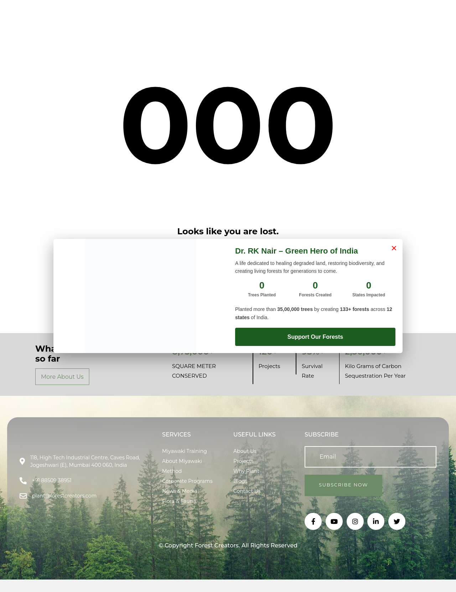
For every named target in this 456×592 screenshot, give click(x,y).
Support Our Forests (315, 337)
